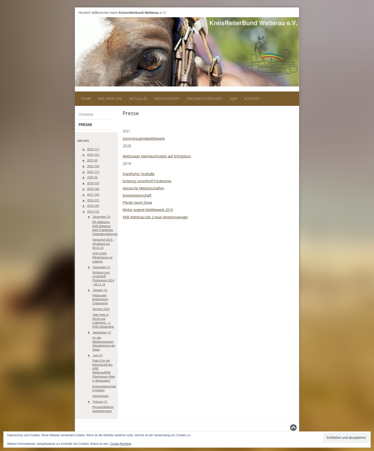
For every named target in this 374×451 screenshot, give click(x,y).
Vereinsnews (100, 396)
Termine (86, 115)
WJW (233, 98)
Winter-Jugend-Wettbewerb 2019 (148, 209)
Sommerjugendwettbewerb (144, 138)
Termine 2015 (101, 309)
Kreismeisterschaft (205, 98)
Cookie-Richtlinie (120, 444)
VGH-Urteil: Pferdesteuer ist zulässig (102, 257)
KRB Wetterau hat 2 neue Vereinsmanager (155, 217)
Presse (85, 124)
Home (86, 98)
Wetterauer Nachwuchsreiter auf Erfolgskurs (157, 156)
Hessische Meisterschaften (143, 188)
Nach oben (287, 428)
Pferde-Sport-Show (137, 202)
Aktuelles (138, 98)
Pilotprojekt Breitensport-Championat (100, 299)
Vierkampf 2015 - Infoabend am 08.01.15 (103, 244)
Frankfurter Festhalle (139, 174)
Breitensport (167, 98)
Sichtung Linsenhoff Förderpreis (147, 181)
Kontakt (252, 98)
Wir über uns (110, 98)
